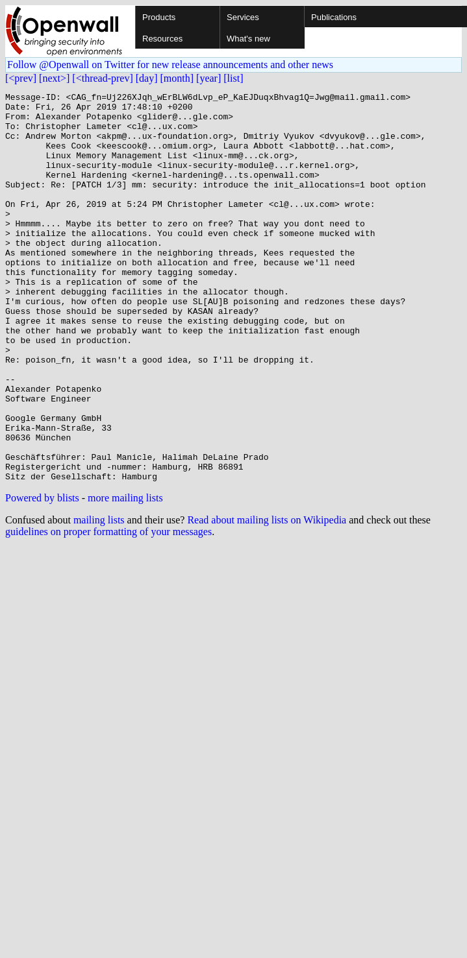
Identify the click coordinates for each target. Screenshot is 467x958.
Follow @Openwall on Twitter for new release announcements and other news (170, 64)
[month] (177, 78)
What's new (248, 38)
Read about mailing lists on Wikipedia (266, 597)
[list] (233, 78)
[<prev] (20, 78)
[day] (147, 78)
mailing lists (99, 597)
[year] (208, 78)
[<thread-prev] (102, 78)
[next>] (54, 78)
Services (243, 17)
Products (158, 17)
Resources (162, 38)
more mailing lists (125, 575)
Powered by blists (42, 575)
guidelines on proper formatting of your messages (108, 609)
